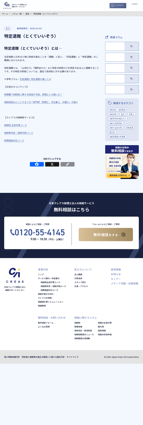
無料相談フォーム (46, 384)
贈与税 (112, 193)
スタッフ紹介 (80, 343)
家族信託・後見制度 (117, 171)
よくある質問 (44, 387)
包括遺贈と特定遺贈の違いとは (35, 79)
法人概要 (78, 335)
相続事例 (42, 367)
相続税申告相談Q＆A (118, 180)
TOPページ (32, 177)
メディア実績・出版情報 (124, 344)
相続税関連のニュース (84, 395)
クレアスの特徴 (45, 359)
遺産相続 (113, 175)
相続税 (77, 384)
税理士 (131, 175)
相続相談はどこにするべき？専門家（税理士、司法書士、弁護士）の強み (41, 102)
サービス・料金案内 (72, 177)
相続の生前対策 (116, 189)
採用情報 (116, 330)
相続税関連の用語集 (117, 198)
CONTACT (120, 5)
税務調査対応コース (49, 351)
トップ (41, 335)
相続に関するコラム (85, 379)
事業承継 (129, 189)
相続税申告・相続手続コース (53, 347)
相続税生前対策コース (50, 343)
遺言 (8, 28)
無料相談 (105, 295)
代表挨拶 (78, 339)
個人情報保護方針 (12, 418)
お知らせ (116, 335)
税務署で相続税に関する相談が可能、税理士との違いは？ (33, 94)
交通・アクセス (81, 347)
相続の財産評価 (116, 184)
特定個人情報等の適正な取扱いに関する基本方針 (43, 418)
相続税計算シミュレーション (50, 363)
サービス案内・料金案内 (48, 339)
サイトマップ (72, 418)
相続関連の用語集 (82, 399)
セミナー (116, 340)
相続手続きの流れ (46, 355)
